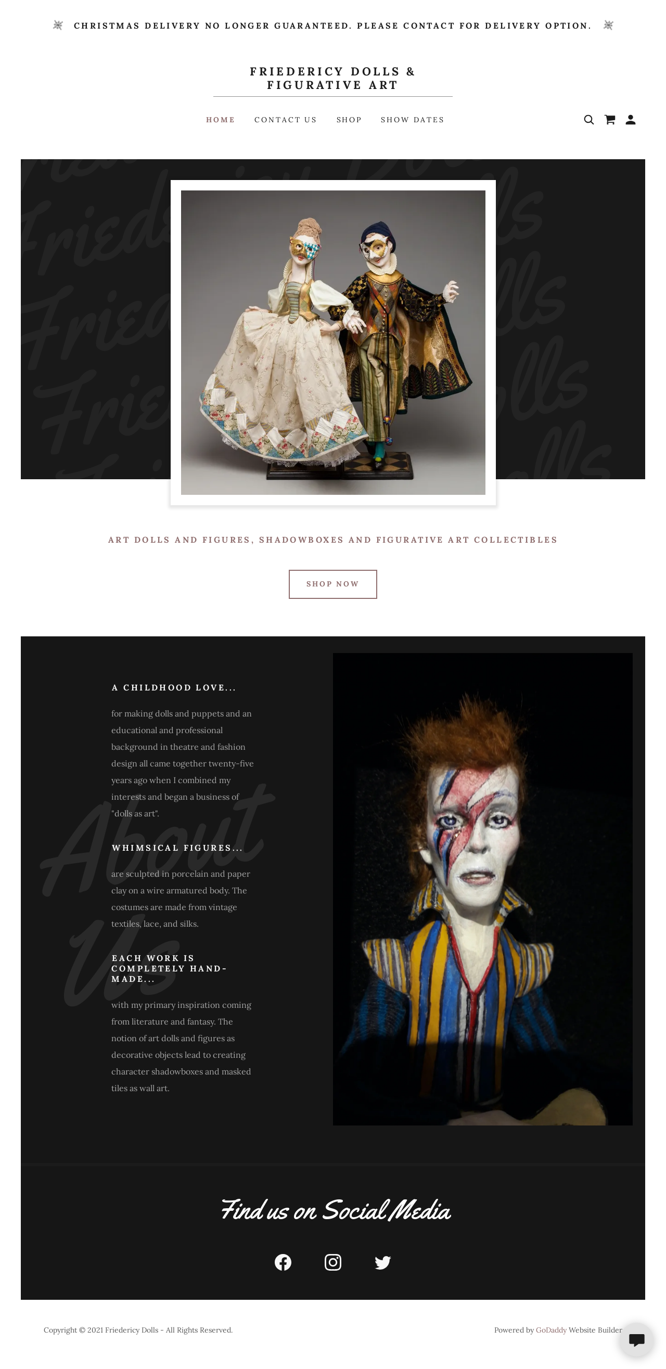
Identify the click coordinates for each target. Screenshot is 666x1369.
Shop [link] (350, 119)
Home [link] (221, 119)
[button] (630, 119)
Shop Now (333, 583)
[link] (333, 86)
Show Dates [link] (413, 119)
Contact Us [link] (286, 119)
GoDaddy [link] (551, 1330)
